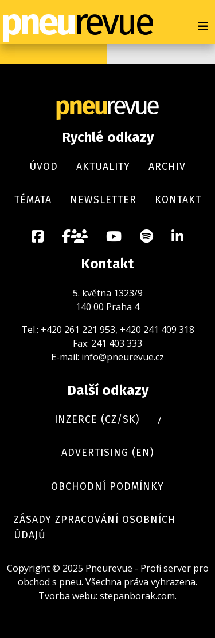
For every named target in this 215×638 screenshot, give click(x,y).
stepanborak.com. (138, 595)
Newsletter (103, 200)
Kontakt (178, 200)
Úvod (43, 167)
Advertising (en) (107, 453)
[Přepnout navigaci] (203, 26)
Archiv (167, 167)
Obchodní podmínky (107, 487)
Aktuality (103, 167)
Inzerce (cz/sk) (96, 420)
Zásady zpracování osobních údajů (95, 527)
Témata (33, 200)
